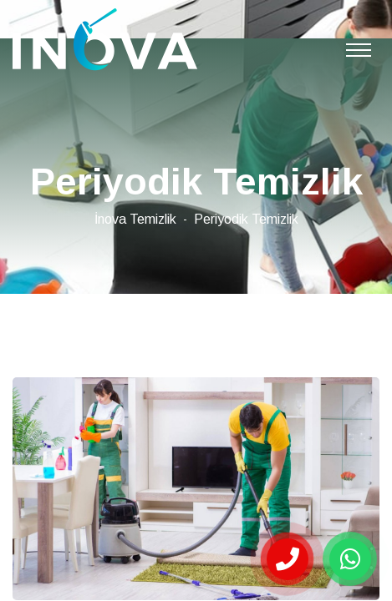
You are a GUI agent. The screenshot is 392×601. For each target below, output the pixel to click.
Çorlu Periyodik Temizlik (105, 39)
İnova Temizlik (135, 219)
